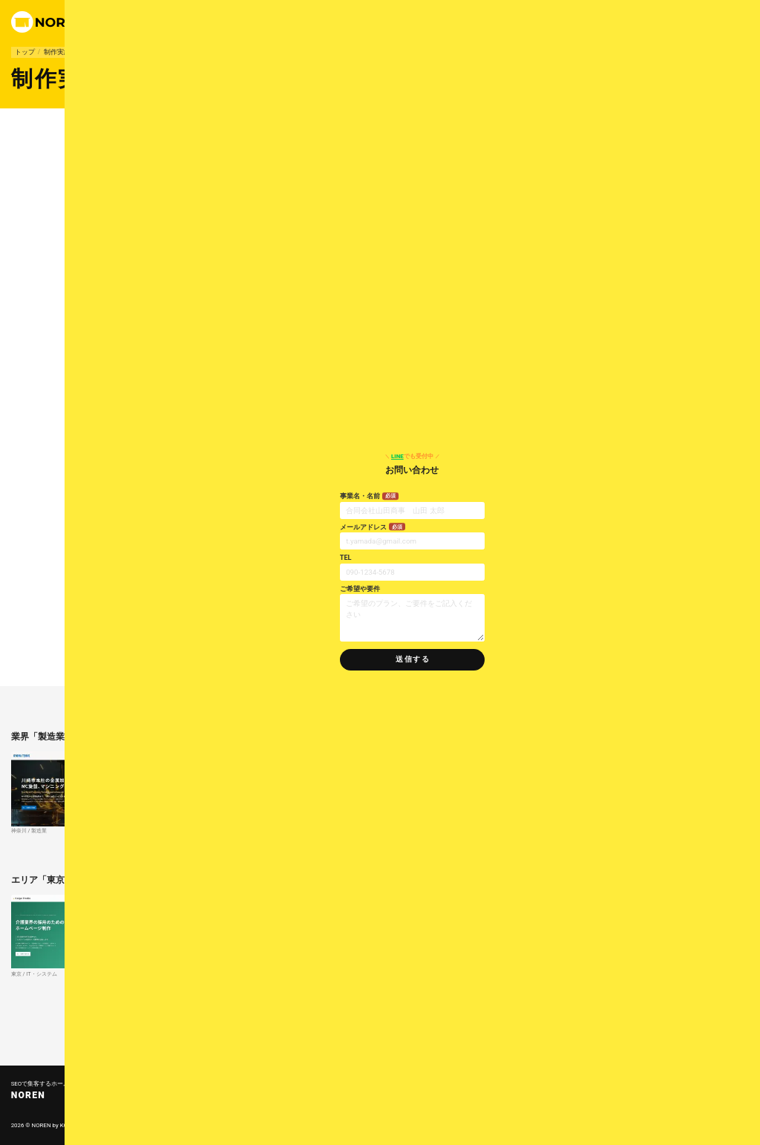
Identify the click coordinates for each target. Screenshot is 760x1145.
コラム (465, 1101)
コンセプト (297, 1125)
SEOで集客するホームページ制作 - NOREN (332, 1026)
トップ (25, 52)
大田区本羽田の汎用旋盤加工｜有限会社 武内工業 (193, 383)
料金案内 (460, 22)
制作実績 (426, 22)
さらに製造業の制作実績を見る (507, 852)
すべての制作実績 (195, 1026)
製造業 (89, 52)
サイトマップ (483, 1125)
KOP (65, 1125)
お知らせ (410, 1101)
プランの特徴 (386, 22)
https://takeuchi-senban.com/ (159, 395)
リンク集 (446, 1125)
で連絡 (536, 22)
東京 (128, 142)
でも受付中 (665, 456)
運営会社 (492, 22)
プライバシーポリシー (397, 1125)
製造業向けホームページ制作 (174, 646)
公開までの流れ (340, 1125)
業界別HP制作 (418, 1084)
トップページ (302, 1084)
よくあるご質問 (305, 1101)
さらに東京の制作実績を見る (510, 995)
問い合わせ (529, 1101)
